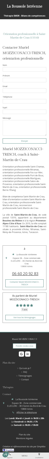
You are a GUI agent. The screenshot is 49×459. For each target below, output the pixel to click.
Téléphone (7, 96)
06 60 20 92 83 (25, 273)
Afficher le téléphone (26, 412)
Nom (5, 65)
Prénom (6, 75)
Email (5, 86)
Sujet (5, 107)
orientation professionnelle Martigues (21, 178)
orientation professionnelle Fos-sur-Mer (22, 172)
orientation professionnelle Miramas (21, 169)
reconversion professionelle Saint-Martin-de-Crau (20, 207)
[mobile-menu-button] (24, 456)
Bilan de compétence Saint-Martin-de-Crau (23, 196)
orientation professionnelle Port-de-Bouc (23, 175)
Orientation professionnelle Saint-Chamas (23, 166)
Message (7, 118)
